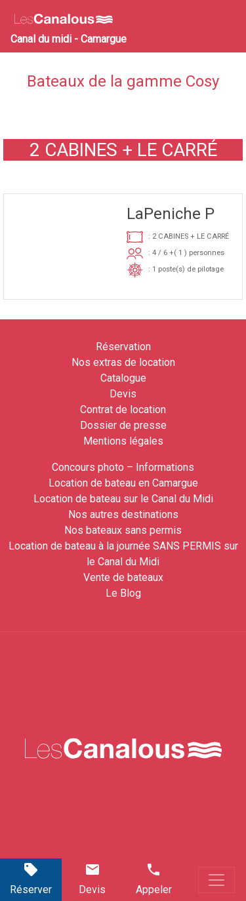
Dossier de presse (123, 425)
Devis (123, 394)
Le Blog (123, 593)
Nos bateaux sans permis (123, 530)
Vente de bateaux (123, 577)
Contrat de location (123, 409)
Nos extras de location (123, 362)
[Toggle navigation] (216, 880)
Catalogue (123, 378)
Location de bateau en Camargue (123, 483)
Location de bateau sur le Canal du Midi (123, 498)
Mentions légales (123, 441)
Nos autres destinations (123, 514)
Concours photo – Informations (123, 467)
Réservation (123, 346)
